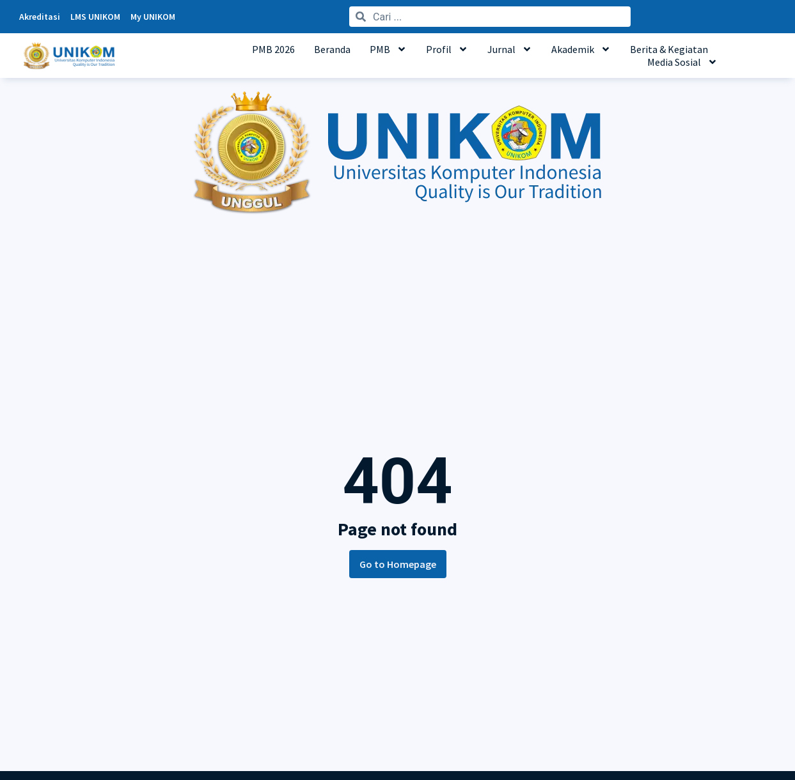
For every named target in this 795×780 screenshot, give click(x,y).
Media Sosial (682, 62)
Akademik (581, 49)
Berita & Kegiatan (669, 49)
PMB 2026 (273, 49)
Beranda (332, 49)
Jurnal (509, 49)
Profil (447, 49)
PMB (388, 49)
